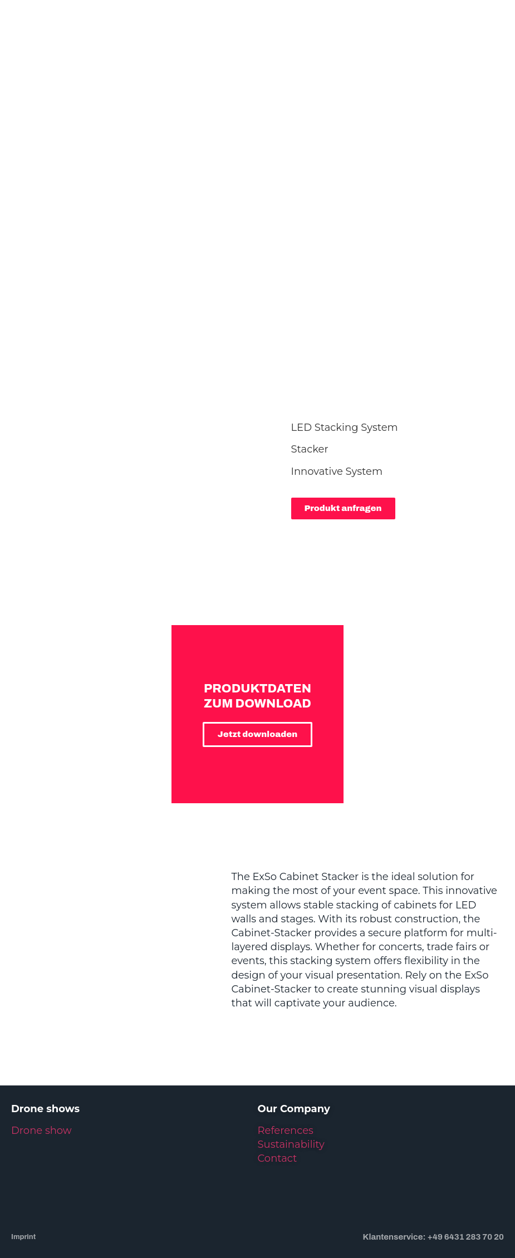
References (285, 1091)
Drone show (41, 1091)
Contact (277, 1119)
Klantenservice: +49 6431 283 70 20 (433, 1197)
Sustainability (291, 1105)
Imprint (23, 1198)
